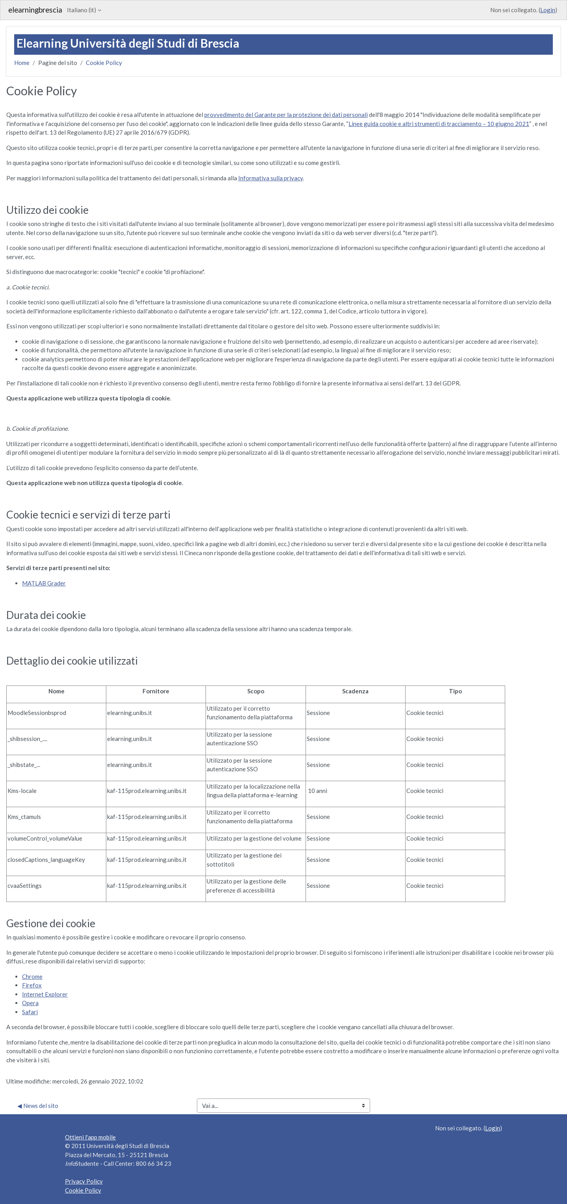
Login (547, 9)
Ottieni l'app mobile (90, 1137)
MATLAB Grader (44, 583)
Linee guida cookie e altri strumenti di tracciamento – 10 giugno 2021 (438, 123)
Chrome (32, 976)
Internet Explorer (45, 994)
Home (22, 62)
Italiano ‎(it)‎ (81, 9)
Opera (30, 1002)
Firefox (32, 985)
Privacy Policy (84, 1181)
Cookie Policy (104, 62)
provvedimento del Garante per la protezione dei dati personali (286, 114)
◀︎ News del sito (37, 1105)
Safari (30, 1011)
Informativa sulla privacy (270, 178)
